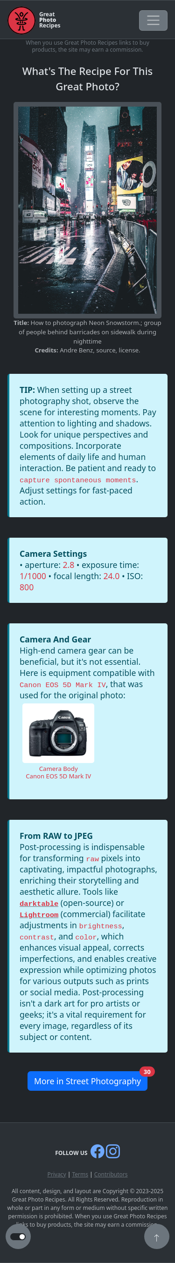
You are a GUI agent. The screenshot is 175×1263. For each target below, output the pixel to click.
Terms (80, 1174)
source (105, 350)
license (129, 350)
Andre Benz (76, 350)
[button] (157, 1237)
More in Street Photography (90, 1079)
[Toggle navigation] (153, 20)
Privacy (56, 1174)
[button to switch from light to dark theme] (18, 1237)
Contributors (111, 1174)
